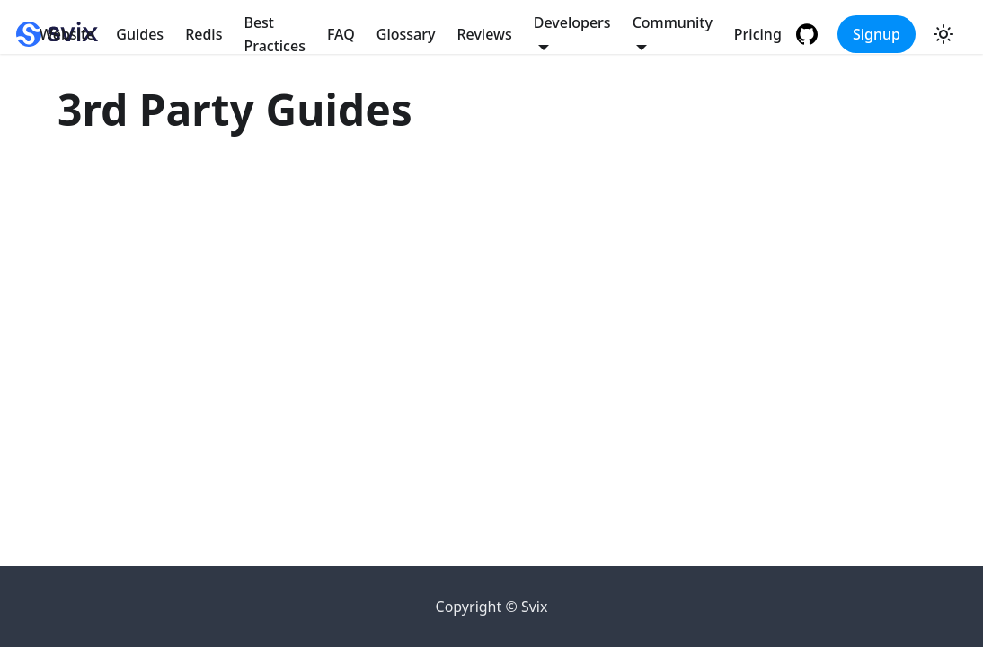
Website (67, 34)
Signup (876, 34)
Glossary (406, 34)
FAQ (341, 34)
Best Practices (274, 34)
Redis (203, 34)
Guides (140, 34)
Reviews (483, 34)
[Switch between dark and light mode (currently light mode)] (943, 34)
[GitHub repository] (809, 34)
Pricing (758, 34)
